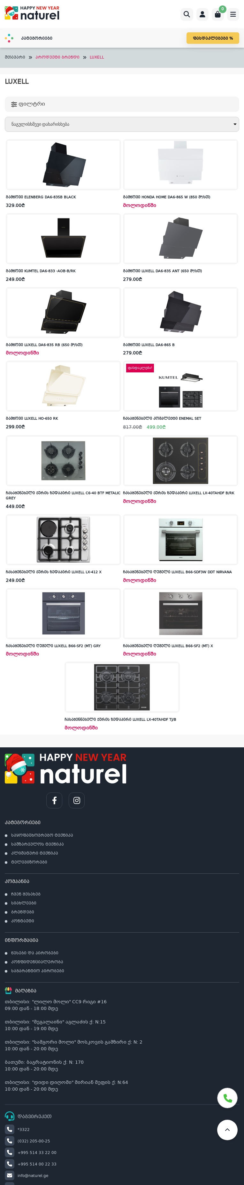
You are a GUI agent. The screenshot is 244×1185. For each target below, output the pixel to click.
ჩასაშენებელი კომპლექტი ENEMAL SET (162, 419)
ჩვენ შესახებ (26, 894)
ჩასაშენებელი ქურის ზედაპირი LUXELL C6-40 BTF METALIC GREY (63, 496)
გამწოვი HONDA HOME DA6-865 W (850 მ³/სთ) (166, 197)
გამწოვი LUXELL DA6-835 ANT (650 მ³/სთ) (162, 271)
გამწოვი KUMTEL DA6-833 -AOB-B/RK (40, 271)
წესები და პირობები (34, 953)
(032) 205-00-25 (27, 1141)
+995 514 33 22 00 (31, 1153)
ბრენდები (22, 912)
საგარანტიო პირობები (37, 971)
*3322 (17, 1130)
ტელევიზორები (29, 862)
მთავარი (15, 58)
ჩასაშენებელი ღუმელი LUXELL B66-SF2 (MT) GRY (53, 646)
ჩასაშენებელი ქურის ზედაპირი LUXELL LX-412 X (54, 572)
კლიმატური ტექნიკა (34, 853)
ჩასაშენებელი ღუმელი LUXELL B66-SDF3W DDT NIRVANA (177, 572)
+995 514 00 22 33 (31, 1164)
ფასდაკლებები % (213, 39)
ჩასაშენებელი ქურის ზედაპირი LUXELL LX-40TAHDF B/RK (178, 493)
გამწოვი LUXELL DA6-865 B (149, 345)
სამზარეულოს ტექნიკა (37, 844)
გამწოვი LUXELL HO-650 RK (32, 419)
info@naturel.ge (26, 1176)
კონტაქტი (22, 921)
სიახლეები (23, 903)
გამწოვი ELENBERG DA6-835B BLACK (41, 197)
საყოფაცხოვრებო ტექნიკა (42, 836)
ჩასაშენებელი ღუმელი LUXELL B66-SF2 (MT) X (168, 646)
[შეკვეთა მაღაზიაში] (122, 124)
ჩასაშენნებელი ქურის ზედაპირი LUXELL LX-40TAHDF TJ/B (120, 720)
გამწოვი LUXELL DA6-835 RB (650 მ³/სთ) (44, 345)
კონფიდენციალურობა (37, 962)
